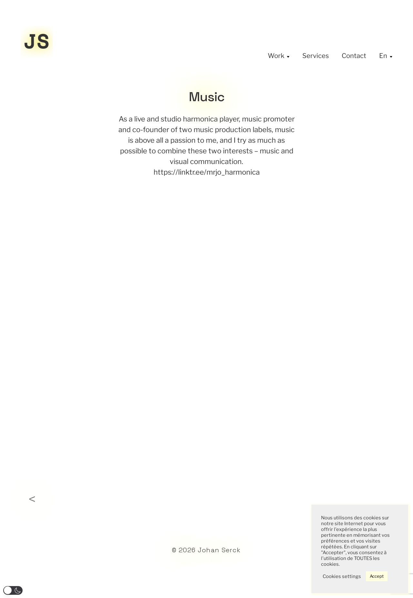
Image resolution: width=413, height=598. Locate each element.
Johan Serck (219, 550)
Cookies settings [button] (342, 576)
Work (276, 56)
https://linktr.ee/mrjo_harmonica (207, 172)
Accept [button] (377, 576)
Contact (354, 56)
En (383, 56)
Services (315, 56)
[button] (13, 590)
